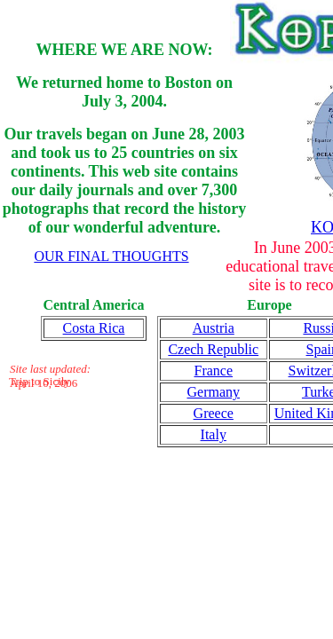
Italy (213, 434)
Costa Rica (94, 327)
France (213, 370)
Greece (214, 413)
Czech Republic (213, 349)
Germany (213, 391)
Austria (213, 327)
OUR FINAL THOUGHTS (111, 256)
